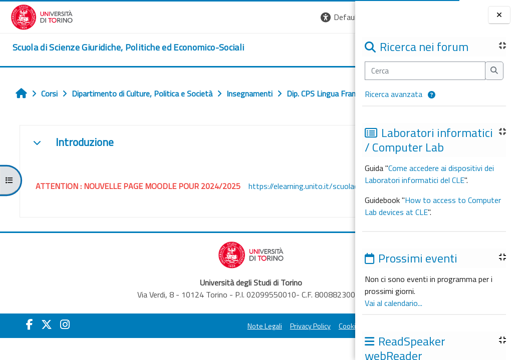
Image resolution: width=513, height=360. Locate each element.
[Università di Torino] (31, 16)
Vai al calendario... (393, 303)
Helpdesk (295, 50)
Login (338, 17)
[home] (118, 47)
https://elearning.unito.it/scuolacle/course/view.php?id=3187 (136, 222)
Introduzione (79, 164)
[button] (431, 95)
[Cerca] (425, 71)
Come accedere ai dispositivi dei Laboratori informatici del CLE (429, 174)
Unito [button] (238, 50)
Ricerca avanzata (393, 94)
